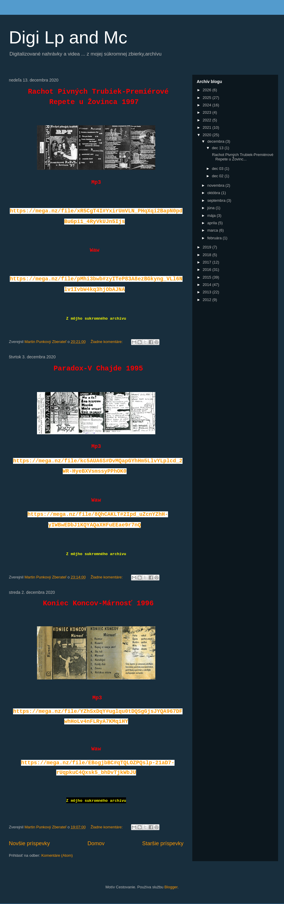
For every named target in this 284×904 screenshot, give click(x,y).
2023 (207, 112)
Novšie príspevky (29, 843)
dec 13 (218, 148)
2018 (207, 255)
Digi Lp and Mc (68, 37)
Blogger (171, 887)
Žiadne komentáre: (107, 341)
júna (211, 208)
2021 (207, 127)
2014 (207, 284)
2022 (207, 120)
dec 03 (218, 168)
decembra (216, 141)
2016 (207, 269)
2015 (207, 277)
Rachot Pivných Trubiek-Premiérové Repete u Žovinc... (242, 157)
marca (213, 230)
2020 (207, 135)
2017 (207, 262)
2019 (207, 247)
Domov (96, 843)
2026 (207, 90)
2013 (207, 292)
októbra (214, 193)
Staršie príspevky (163, 843)
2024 (207, 105)
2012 (207, 299)
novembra (216, 185)
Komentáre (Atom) (57, 855)
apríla (212, 223)
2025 (207, 97)
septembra (217, 200)
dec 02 (218, 176)
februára (215, 238)
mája (212, 215)
